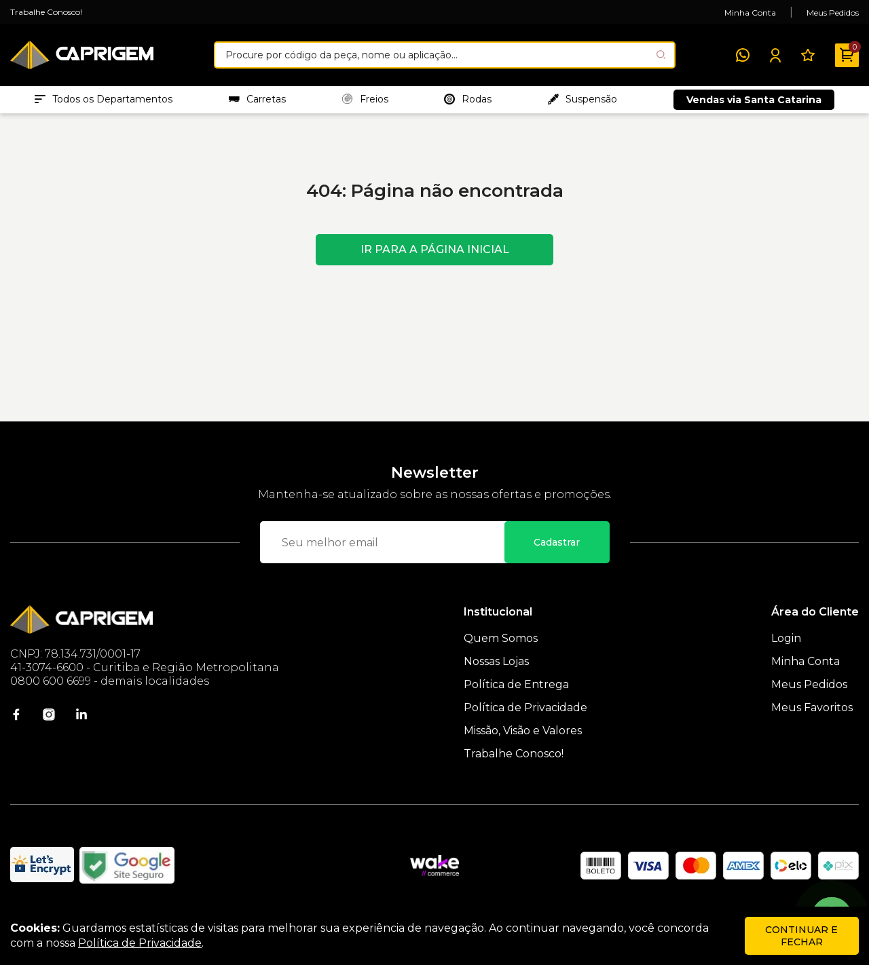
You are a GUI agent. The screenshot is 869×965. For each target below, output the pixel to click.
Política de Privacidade (525, 714)
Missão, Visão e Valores (523, 737)
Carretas (257, 102)
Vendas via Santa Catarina (753, 103)
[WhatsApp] (743, 55)
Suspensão (582, 102)
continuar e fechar (801, 936)
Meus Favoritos (812, 714)
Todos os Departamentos (103, 102)
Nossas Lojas (496, 668)
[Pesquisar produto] (661, 54)
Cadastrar (557, 549)
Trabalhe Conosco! (46, 12)
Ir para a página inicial (434, 256)
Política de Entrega (516, 691)
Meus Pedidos (833, 12)
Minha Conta (750, 12)
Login (786, 645)
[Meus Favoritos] (808, 55)
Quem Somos (501, 645)
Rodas (468, 102)
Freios (365, 102)
